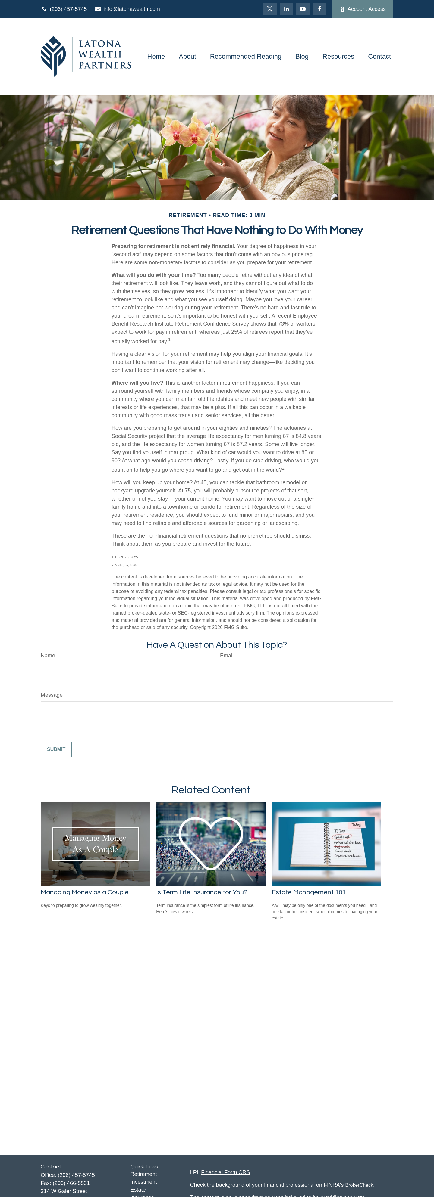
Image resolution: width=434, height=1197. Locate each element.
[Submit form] (56, 749)
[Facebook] (319, 9)
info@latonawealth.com (127, 9)
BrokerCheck (359, 1185)
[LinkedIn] (286, 9)
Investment (144, 1182)
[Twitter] (270, 9)
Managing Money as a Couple (85, 892)
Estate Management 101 (309, 892)
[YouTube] (303, 9)
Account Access (363, 9)
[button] (156, 56)
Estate (138, 1190)
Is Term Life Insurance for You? (201, 892)
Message (52, 695)
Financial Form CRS (225, 1172)
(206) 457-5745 (64, 9)
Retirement (144, 1174)
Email (227, 656)
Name (48, 656)
